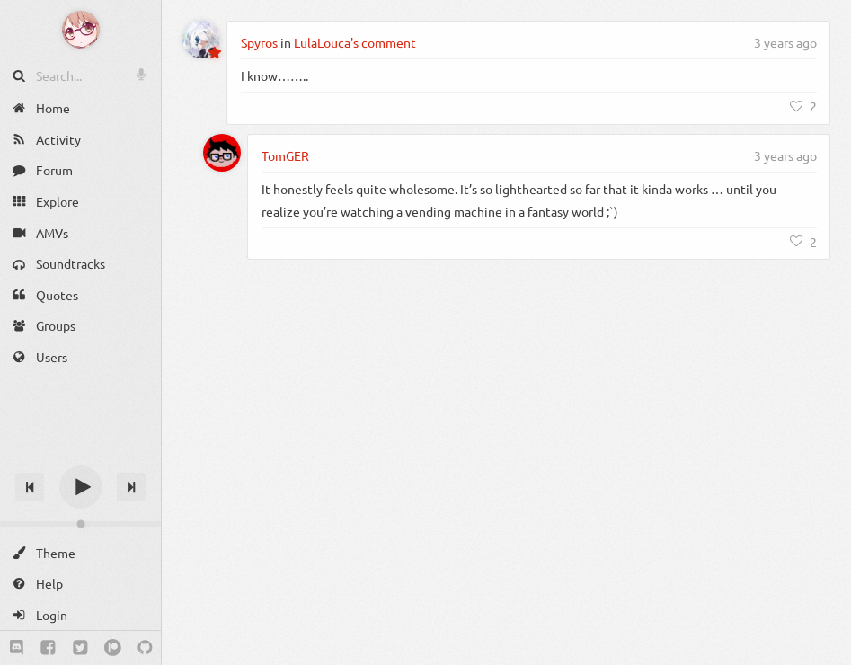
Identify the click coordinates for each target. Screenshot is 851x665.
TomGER (285, 155)
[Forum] (80, 170)
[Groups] (80, 325)
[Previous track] (29, 487)
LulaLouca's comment (355, 42)
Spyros (259, 42)
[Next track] (131, 487)
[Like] (803, 106)
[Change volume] (80, 524)
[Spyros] (201, 39)
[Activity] (80, 139)
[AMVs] (80, 232)
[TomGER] (222, 153)
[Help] (80, 583)
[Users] (80, 357)
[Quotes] (80, 295)
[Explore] (80, 201)
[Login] (80, 615)
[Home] (80, 108)
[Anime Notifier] (81, 30)
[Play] (80, 487)
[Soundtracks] (80, 263)
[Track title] (80, 455)
